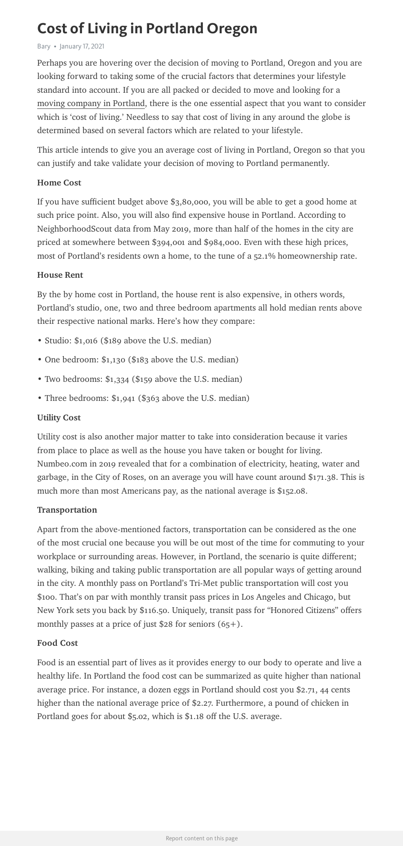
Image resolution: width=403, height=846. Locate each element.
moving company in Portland (91, 103)
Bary (43, 46)
